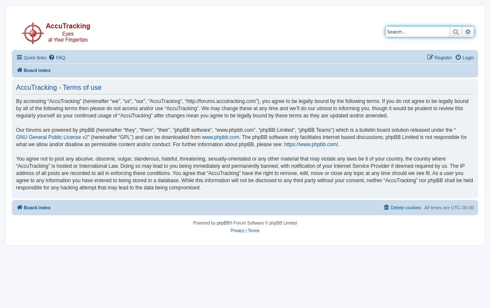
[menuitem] (56, 58)
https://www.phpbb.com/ (311, 144)
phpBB (223, 223)
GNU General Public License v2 (52, 137)
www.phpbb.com (220, 137)
